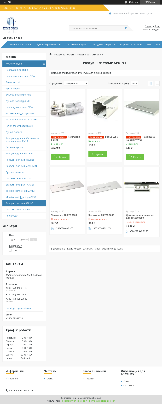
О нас (126, 381)
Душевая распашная (21, 44)
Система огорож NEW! (18, 209)
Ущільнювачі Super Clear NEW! (22, 119)
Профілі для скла (15, 172)
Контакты (128, 385)
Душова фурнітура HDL (18, 94)
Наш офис (13, 378)
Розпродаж (12, 215)
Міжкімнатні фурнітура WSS (21, 197)
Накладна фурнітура (17, 69)
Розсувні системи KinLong (20, 159)
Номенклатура (14, 63)
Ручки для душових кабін (19, 125)
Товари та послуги (64, 54)
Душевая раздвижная (49, 44)
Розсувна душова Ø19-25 (19, 153)
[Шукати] (126, 28)
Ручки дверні (13, 88)
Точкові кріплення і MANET (20, 190)
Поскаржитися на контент (74, 400)
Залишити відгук (151, 30)
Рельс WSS (111, 136)
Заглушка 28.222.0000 (64, 215)
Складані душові (14, 147)
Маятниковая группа (76, 44)
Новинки (89, 378)
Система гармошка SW (18, 178)
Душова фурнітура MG (18, 100)
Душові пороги (14, 131)
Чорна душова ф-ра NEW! (20, 107)
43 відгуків (133, 2)
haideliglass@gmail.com (18, 308)
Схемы (49, 378)
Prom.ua (97, 398)
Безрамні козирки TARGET (20, 184)
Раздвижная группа (104, 44)
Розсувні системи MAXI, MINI (21, 165)
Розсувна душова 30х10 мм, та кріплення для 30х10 (23, 140)
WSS (149, 44)
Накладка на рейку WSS (140, 138)
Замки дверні (13, 82)
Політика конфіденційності (102, 400)
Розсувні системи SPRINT (20, 203)
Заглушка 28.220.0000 (101, 215)
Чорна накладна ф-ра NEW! (20, 76)
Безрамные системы (131, 44)
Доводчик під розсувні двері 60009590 (140, 216)
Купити (62, 157)
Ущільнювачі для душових (20, 113)
